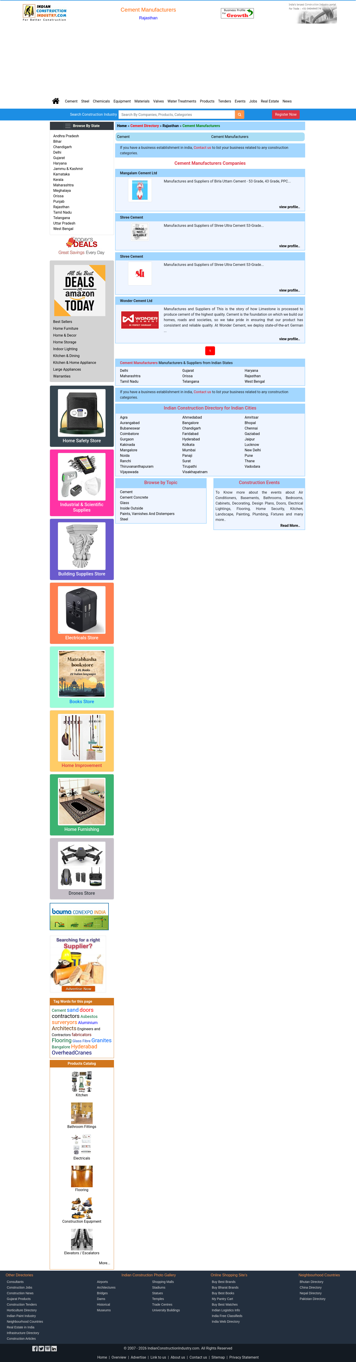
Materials (142, 101)
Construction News (20, 1293)
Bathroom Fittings (81, 1127)
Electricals (81, 1158)
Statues (157, 1293)
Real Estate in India (20, 1327)
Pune (249, 455)
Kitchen (82, 1095)
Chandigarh (62, 147)
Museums (104, 1310)
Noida (125, 455)
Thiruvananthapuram (137, 466)
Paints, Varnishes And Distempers (147, 514)
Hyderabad (191, 439)
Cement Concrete (134, 497)
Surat (186, 461)
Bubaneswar (130, 428)
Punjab (58, 201)
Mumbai (188, 450)
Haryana (60, 163)
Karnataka (61, 174)
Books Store (81, 701)
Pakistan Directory (313, 1299)
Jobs (253, 101)
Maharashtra (63, 185)
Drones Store (82, 893)
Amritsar (251, 417)
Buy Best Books (223, 1293)
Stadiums (158, 1287)
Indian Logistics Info (226, 1310)
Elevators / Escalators (81, 1253)
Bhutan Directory (311, 1282)
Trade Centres (162, 1304)
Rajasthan (61, 207)
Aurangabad (130, 423)
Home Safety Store (82, 440)
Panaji (187, 455)
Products (207, 101)
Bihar (57, 141)
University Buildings (166, 1310)
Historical (103, 1304)
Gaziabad (252, 434)
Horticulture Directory (22, 1310)
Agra (124, 417)
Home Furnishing (81, 829)
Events (240, 101)
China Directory (310, 1287)
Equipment (122, 101)
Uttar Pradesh (64, 223)
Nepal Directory (310, 1293)
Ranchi (125, 461)
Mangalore (128, 450)
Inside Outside (131, 508)
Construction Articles (21, 1338)
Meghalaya (62, 190)
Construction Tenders (22, 1304)
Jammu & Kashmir (68, 169)
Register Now (286, 114)
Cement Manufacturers (229, 137)
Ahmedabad (192, 417)
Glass (124, 503)
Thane (250, 461)
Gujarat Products (19, 1299)
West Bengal (63, 229)
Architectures (106, 1287)
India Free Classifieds (227, 1316)
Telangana (61, 218)
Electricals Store (81, 637)
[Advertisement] (178, 60)
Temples (158, 1299)
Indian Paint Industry (21, 1316)
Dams (101, 1299)
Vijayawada (129, 472)
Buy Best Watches (225, 1304)
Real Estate (270, 101)
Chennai (251, 428)
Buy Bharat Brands (225, 1287)
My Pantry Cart (222, 1299)
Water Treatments (182, 101)
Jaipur (250, 439)
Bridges (102, 1293)
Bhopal (250, 423)
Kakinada (127, 444)
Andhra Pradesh (66, 136)
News (287, 101)
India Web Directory (226, 1321)
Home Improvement (82, 765)
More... (104, 1263)
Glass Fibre (81, 1041)
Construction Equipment (81, 1221)
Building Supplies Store (81, 574)
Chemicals (101, 101)
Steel (85, 101)
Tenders (224, 101)
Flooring (81, 1190)
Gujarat (59, 158)
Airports (102, 1282)
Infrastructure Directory (23, 1333)
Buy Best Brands (223, 1282)
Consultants (15, 1282)
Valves (158, 101)
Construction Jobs (19, 1287)
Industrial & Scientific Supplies (81, 507)
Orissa (58, 196)
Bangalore (190, 423)
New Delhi (253, 450)
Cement (71, 101)
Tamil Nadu (62, 212)
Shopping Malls (163, 1282)
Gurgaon (127, 439)
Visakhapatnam (195, 472)
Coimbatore (129, 434)
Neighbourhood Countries (25, 1321)
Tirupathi (189, 466)
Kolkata (188, 444)
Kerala (58, 179)
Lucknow (252, 444)
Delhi (57, 152)
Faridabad (190, 434)
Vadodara (252, 466)
